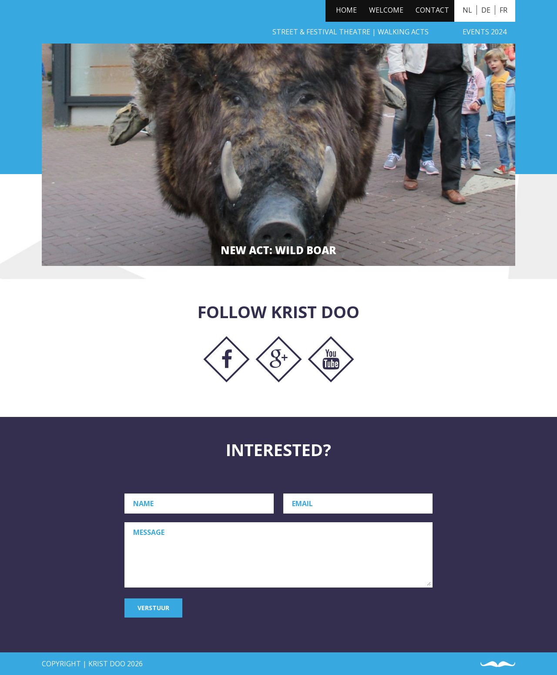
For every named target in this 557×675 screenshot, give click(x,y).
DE (485, 10)
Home (346, 10)
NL (467, 10)
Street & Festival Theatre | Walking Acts (350, 32)
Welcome (386, 10)
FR (503, 10)
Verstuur (153, 608)
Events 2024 (485, 32)
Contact (432, 10)
